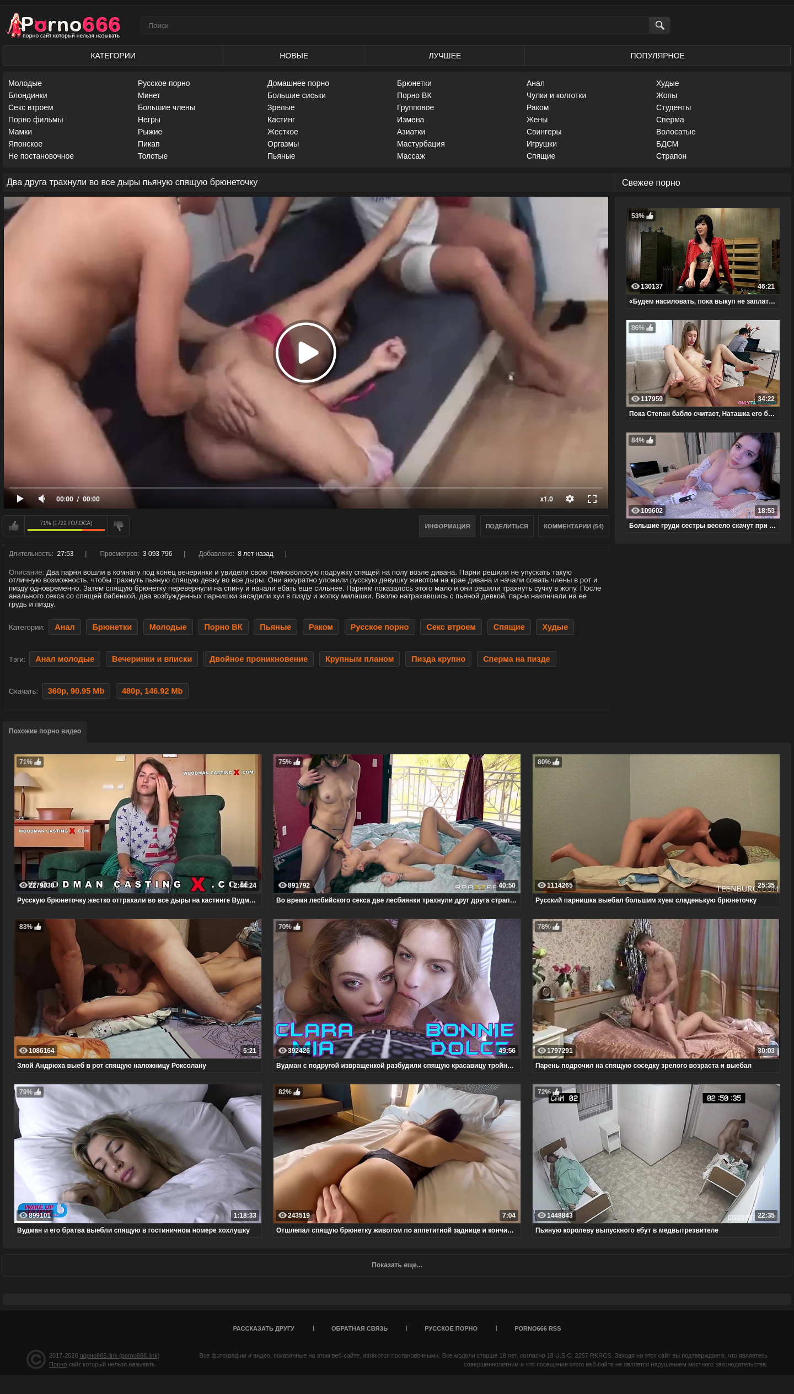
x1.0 (546, 499)
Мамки (20, 131)
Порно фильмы (35, 119)
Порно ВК (414, 95)
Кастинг (281, 119)
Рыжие (150, 131)
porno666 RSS (537, 1328)
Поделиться (507, 526)
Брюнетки (414, 83)
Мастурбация (421, 143)
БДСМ (667, 143)
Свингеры (544, 131)
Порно (58, 1364)
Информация (447, 526)
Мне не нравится (119, 526)
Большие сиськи (296, 95)
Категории (112, 55)
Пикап (149, 143)
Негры (149, 119)
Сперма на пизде (516, 659)
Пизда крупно (438, 659)
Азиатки (411, 131)
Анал (536, 83)
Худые (667, 83)
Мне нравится (14, 526)
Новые (294, 55)
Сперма (670, 119)
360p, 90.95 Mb (76, 691)
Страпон (671, 156)
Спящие (541, 156)
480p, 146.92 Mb (152, 691)
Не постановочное (41, 156)
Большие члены (166, 107)
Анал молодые (64, 659)
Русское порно (164, 83)
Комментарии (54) (574, 526)
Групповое (415, 107)
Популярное (658, 55)
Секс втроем (30, 107)
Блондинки (27, 95)
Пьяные (281, 156)
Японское (25, 143)
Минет (149, 95)
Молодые (25, 83)
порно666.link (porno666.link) (120, 1355)
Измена (410, 119)
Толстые (153, 156)
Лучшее (444, 55)
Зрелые (281, 107)
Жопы (666, 95)
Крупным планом (359, 659)
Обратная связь (359, 1328)
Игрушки (542, 143)
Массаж (411, 156)
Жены (537, 119)
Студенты (673, 107)
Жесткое (282, 131)
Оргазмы (283, 143)
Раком (538, 107)
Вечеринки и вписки (152, 659)
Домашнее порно (298, 83)
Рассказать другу (263, 1328)
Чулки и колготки (556, 95)
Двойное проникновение (259, 659)
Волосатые (676, 131)
